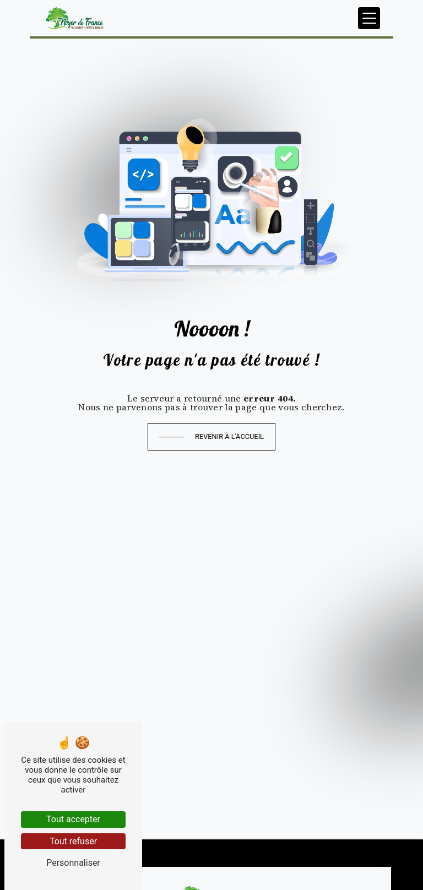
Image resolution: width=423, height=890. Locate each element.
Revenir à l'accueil (229, 436)
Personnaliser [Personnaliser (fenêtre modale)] (73, 863)
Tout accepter (73, 819)
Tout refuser (73, 841)
